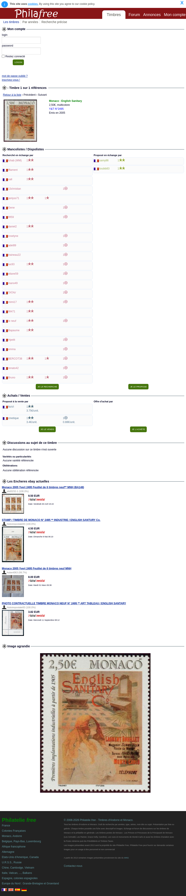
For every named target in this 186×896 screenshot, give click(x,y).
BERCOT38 (15, 358)
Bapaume (14, 330)
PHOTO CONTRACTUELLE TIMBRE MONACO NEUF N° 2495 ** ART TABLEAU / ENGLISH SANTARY (64, 603)
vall (10, 179)
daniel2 (12, 226)
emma (12, 349)
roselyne (13, 235)
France (6, 825)
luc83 (11, 264)
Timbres (114, 15)
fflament (13, 169)
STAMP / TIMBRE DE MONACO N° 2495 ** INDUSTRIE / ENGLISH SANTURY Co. (51, 520)
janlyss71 (13, 198)
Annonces (152, 15)
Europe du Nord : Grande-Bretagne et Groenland (30, 883)
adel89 (12, 245)
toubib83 (104, 168)
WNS (126, 858)
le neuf (12, 320)
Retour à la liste (12, 94)
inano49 (13, 283)
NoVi (11, 406)
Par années (30, 22)
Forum (134, 15)
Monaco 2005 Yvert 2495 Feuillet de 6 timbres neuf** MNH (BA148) (43, 487)
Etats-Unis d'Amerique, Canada (20, 857)
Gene (11, 207)
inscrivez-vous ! (11, 79)
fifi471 (11, 311)
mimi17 (12, 302)
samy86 (104, 160)
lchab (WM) (15, 160)
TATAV (12, 292)
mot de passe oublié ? (14, 75)
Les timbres (11, 22)
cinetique (13, 418)
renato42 (13, 368)
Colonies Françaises (14, 830)
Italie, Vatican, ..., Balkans (17, 872)
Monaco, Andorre (12, 836)
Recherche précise (54, 22)
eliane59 (13, 273)
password (7, 45)
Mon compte (175, 15)
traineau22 (14, 254)
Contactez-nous (73, 865)
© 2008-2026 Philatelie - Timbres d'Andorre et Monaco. (98, 820)
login (4, 34)
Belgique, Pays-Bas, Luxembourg (21, 841)
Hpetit (11, 339)
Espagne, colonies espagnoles (20, 878)
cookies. (33, 3)
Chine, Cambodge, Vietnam (18, 867)
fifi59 (11, 217)
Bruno (11, 377)
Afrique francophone (13, 846)
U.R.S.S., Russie (11, 862)
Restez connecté (15, 56)
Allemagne (8, 851)
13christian (14, 188)
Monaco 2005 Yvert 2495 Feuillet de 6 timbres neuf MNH (37, 568)
